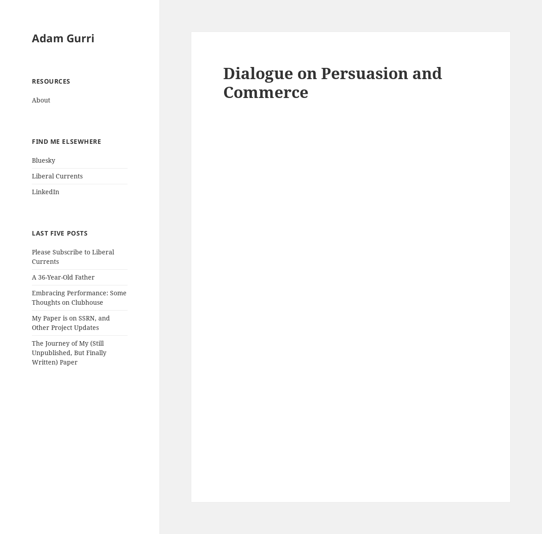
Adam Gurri (63, 38)
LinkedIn (45, 191)
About (41, 100)
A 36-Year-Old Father (63, 277)
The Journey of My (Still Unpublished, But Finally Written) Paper (69, 352)
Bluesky (43, 160)
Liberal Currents (57, 176)
